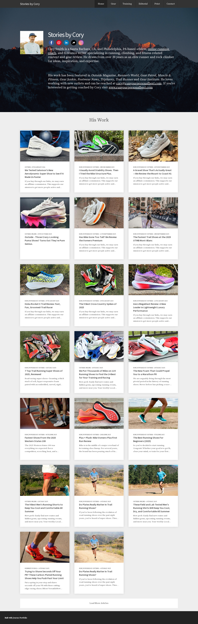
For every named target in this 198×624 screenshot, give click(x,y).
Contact (171, 3)
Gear (113, 3)
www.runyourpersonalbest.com (131, 87)
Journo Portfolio (20, 618)
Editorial (143, 3)
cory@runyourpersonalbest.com (138, 83)
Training (127, 3)
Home (101, 3)
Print (157, 3)
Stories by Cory (30, 4)
